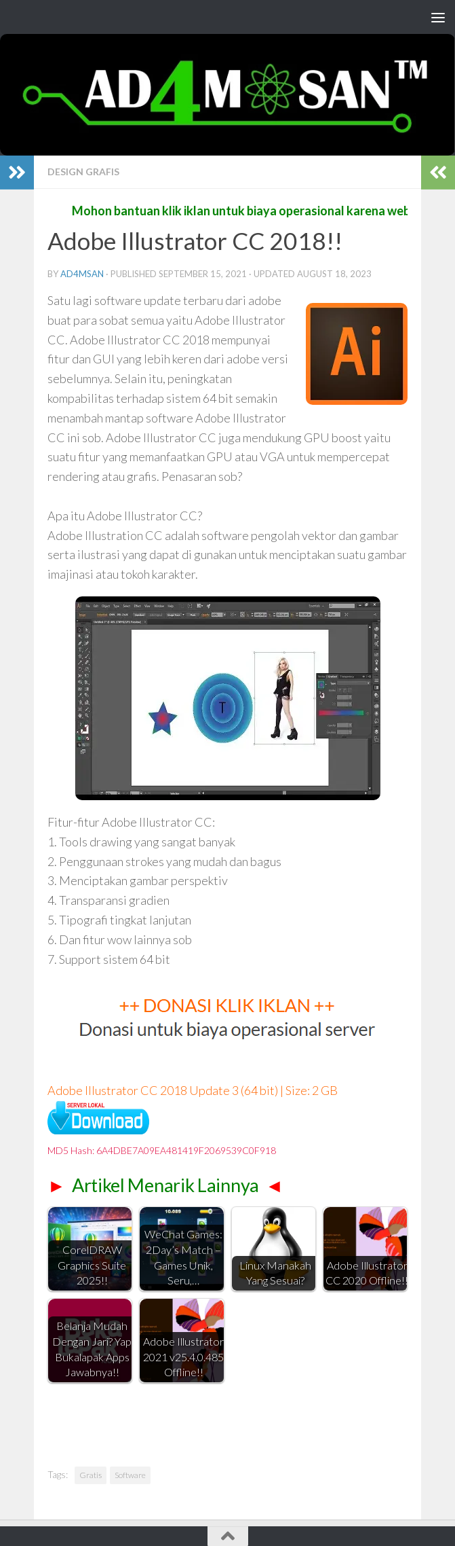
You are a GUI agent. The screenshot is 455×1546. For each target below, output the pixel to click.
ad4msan (82, 273)
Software (130, 1475)
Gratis (90, 1475)
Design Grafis (83, 171)
